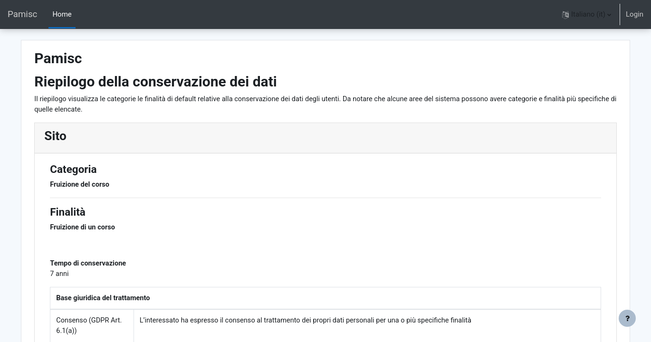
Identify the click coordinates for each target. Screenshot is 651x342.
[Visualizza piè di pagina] (627, 318)
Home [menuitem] (61, 14)
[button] (586, 14)
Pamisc (22, 14)
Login (634, 14)
